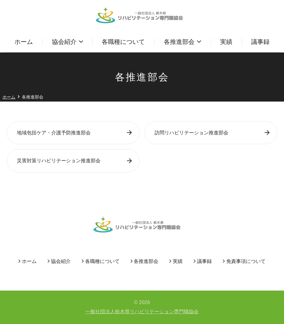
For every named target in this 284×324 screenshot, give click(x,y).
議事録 (260, 41)
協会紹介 (64, 41)
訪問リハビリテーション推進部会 (191, 132)
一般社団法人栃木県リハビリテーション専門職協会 (142, 311)
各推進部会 (179, 41)
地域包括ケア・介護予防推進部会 (54, 132)
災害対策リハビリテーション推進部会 (59, 160)
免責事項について (246, 261)
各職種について (123, 41)
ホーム (23, 41)
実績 (226, 41)
